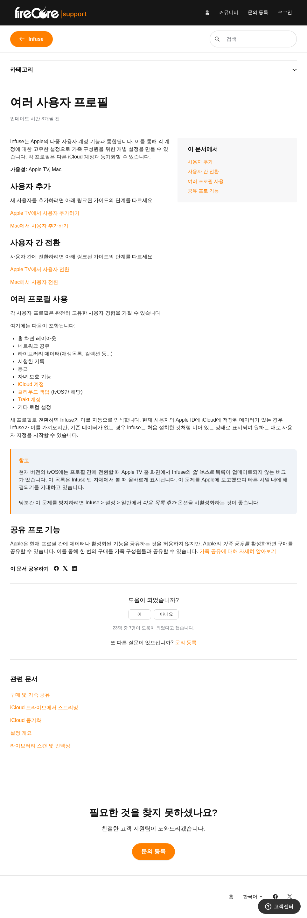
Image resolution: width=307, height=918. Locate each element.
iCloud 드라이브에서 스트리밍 (44, 707)
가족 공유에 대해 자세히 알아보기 (237, 551)
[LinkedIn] (74, 569)
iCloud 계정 (31, 384)
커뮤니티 (228, 12)
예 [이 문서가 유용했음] (139, 614)
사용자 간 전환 (203, 171)
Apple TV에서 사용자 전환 (39, 269)
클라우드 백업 (34, 392)
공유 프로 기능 (203, 190)
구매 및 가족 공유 (30, 694)
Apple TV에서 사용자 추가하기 (45, 213)
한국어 (253, 896)
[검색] (253, 39)
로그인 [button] (285, 12)
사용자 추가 (200, 162)
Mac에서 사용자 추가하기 (39, 225)
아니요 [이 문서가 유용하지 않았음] (166, 614)
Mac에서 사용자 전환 (34, 282)
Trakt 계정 (29, 399)
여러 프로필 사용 (206, 181)
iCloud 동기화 (25, 720)
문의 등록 (258, 12)
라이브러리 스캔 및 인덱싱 (40, 745)
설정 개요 (21, 733)
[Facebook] (56, 569)
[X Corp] (65, 569)
